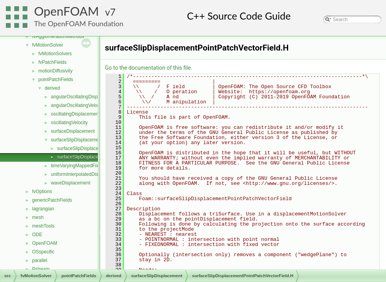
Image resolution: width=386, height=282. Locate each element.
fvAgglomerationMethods (58, 36)
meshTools (43, 226)
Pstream (41, 269)
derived (52, 88)
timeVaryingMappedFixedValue (83, 165)
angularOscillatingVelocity (78, 105)
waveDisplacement (70, 183)
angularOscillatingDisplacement (84, 96)
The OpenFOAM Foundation (78, 23)
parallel (39, 260)
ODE (37, 234)
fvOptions (42, 191)
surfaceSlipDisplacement (77, 140)
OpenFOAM (66, 11)
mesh (37, 217)
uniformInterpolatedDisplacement (85, 174)
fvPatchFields (52, 62)
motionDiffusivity (55, 71)
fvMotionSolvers (55, 53)
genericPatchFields (52, 200)
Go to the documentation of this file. (148, 68)
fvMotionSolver (47, 45)
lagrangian (43, 209)
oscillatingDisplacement (75, 114)
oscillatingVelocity (69, 122)
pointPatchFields (55, 79)
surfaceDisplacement (73, 131)
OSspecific (43, 252)
